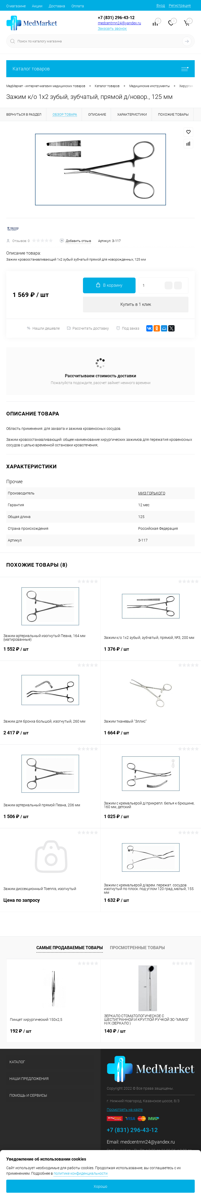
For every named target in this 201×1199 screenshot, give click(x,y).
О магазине (16, 6)
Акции (37, 6)
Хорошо (100, 1186)
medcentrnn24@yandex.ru (119, 23)
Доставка (57, 6)
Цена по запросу (50, 903)
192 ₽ (20, 1031)
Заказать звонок (112, 28)
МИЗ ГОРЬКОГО (151, 493)
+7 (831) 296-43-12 (116, 17)
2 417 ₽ (50, 736)
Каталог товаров (100, 68)
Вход (161, 5)
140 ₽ (115, 1031)
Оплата (77, 6)
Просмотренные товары (137, 947)
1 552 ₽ (50, 652)
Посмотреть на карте (125, 1109)
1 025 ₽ (151, 820)
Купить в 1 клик (135, 304)
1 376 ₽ (151, 652)
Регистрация (180, 5)
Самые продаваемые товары (69, 947)
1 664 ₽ (151, 736)
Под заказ (127, 328)
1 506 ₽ (50, 820)
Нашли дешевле (43, 328)
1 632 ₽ (151, 903)
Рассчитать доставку (88, 328)
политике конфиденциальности (81, 1173)
